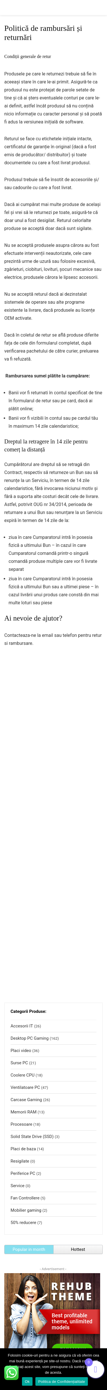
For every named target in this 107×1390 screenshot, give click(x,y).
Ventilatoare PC (25, 1087)
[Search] (98, 7)
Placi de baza (23, 1148)
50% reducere (23, 1222)
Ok (27, 1381)
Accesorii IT (22, 1026)
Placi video (21, 1050)
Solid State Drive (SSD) (32, 1136)
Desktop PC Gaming (30, 1038)
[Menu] (7, 7)
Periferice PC (23, 1173)
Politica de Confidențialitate (61, 1381)
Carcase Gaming (26, 1099)
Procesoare (21, 1124)
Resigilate (20, 1161)
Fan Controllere (25, 1198)
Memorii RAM (24, 1112)
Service (18, 1185)
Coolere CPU (23, 1075)
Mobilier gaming (26, 1210)
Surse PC (19, 1062)
